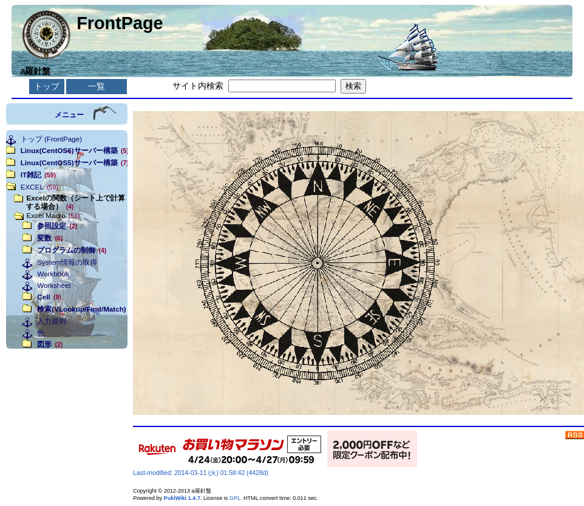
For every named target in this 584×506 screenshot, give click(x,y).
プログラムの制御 (71, 250)
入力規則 (51, 321)
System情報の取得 (67, 262)
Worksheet (54, 285)
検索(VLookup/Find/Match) (78, 309)
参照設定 (57, 226)
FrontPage (119, 23)
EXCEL (39, 187)
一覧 (96, 86)
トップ (46, 86)
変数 (50, 238)
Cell (49, 297)
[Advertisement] (66, 409)
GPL (234, 498)
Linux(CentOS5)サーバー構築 (70, 162)
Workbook (53, 274)
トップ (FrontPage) (51, 139)
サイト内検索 (197, 86)
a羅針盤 (35, 71)
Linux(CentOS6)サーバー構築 (70, 150)
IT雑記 (38, 175)
